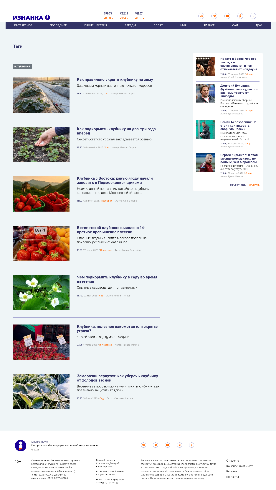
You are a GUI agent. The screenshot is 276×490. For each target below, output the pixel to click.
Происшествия (95, 31)
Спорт (158, 31)
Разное (209, 31)
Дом (259, 31)
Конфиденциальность (240, 466)
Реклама (231, 471)
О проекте (232, 460)
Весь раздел (245, 184)
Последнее (58, 31)
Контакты (232, 476)
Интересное (23, 31)
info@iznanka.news (105, 474)
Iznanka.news (39, 441)
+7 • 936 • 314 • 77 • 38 (107, 482)
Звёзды (130, 31)
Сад (235, 31)
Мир (183, 31)
